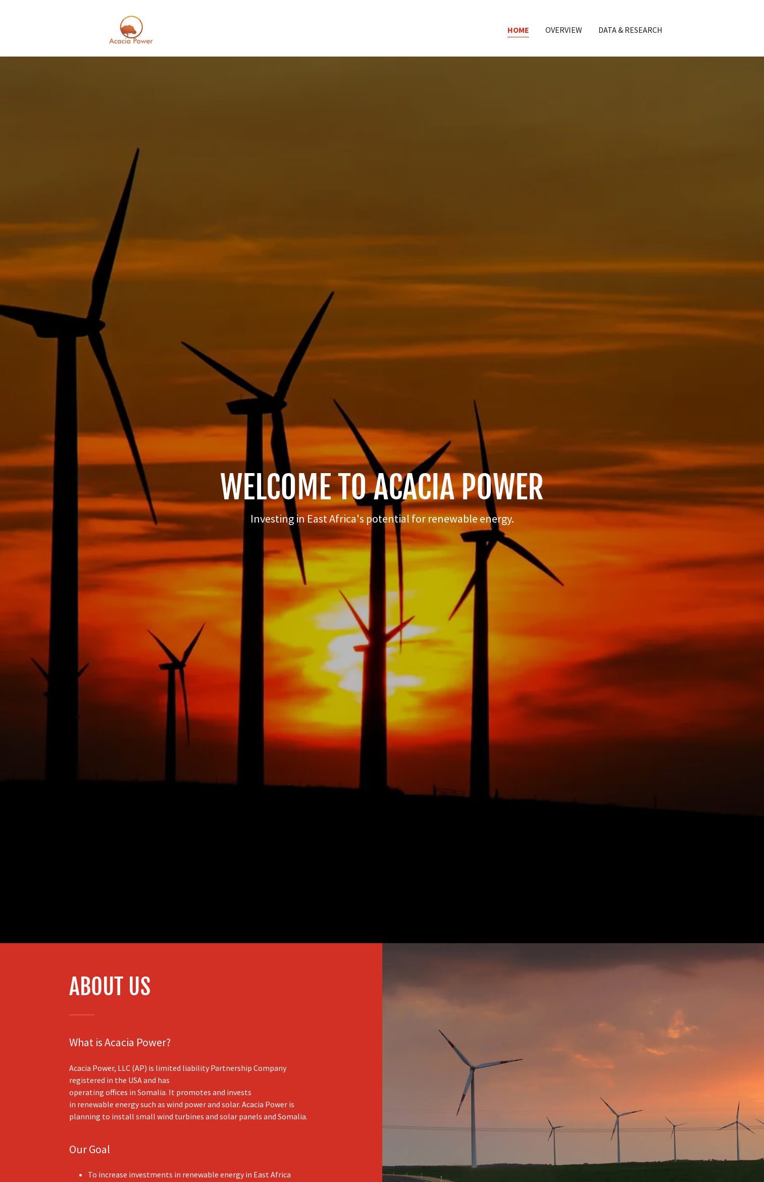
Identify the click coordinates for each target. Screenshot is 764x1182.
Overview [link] (563, 30)
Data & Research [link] (630, 30)
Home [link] (518, 30)
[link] (130, 27)
